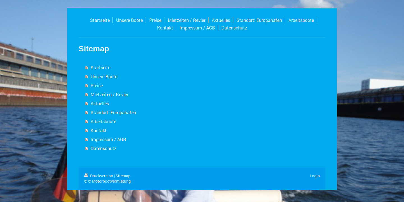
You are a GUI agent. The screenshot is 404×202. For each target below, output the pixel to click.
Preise (97, 85)
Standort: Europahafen (113, 112)
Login (315, 175)
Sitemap (123, 175)
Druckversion (99, 175)
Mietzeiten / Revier (109, 94)
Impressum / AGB (108, 139)
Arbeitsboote (103, 121)
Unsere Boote (104, 76)
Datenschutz (103, 148)
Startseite (100, 67)
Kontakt (99, 130)
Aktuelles (100, 103)
